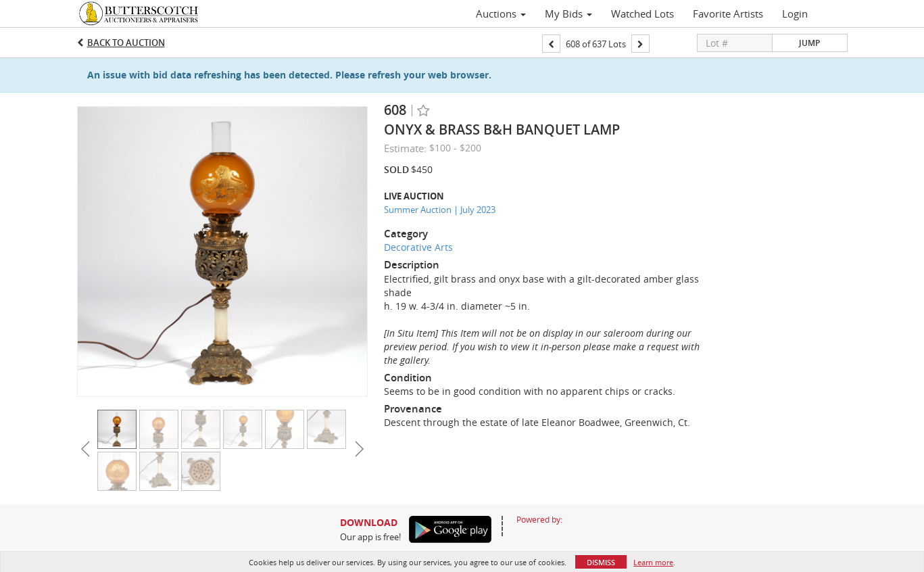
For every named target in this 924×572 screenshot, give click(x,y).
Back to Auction (126, 43)
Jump (809, 43)
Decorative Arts (418, 247)
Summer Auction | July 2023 (439, 210)
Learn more (653, 562)
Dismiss (601, 562)
